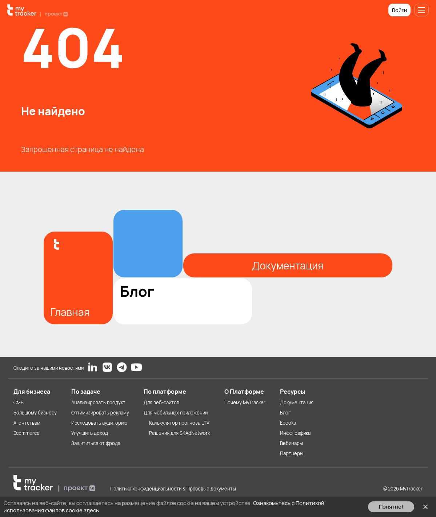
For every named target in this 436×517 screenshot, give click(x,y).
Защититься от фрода (95, 443)
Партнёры (291, 453)
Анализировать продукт (98, 402)
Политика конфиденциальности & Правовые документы (173, 488)
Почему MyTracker (244, 402)
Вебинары (291, 443)
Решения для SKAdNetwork (179, 433)
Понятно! (391, 506)
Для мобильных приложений (176, 412)
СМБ (18, 402)
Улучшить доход (89, 433)
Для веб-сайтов (161, 402)
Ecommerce (26, 433)
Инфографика (295, 433)
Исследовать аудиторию (99, 423)
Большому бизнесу (35, 412)
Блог (285, 412)
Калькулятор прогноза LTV (179, 423)
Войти (399, 10)
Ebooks (288, 423)
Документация (296, 402)
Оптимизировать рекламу (100, 412)
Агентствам (26, 423)
